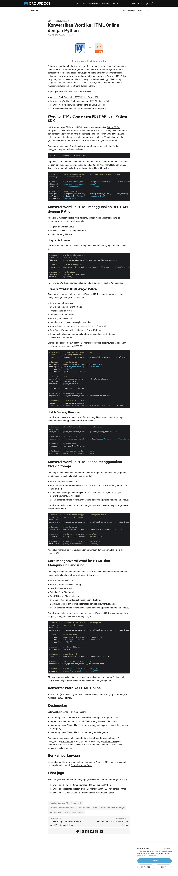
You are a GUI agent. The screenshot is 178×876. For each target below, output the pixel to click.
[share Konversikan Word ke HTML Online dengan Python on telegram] (101, 832)
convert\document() (99, 334)
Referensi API (109, 741)
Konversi (54, 230)
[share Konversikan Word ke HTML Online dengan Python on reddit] (87, 832)
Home (34, 10)
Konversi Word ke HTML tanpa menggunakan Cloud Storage (77, 105)
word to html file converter (74, 812)
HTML (62, 69)
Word (124, 66)
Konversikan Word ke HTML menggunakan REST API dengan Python (81, 101)
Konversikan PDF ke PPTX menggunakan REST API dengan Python (80, 785)
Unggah (53, 227)
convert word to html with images (113, 808)
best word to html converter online (62, 808)
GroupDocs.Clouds (63, 21)
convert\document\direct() (102, 492)
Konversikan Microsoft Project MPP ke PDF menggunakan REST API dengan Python (88, 789)
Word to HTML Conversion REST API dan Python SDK (74, 97)
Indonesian (136, 3)
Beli (84, 3)
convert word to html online (87, 808)
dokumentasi (67, 741)
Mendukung (93, 3)
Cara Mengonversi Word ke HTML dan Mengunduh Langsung (78, 108)
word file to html (55, 812)
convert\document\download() (104, 604)
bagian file (98, 283)
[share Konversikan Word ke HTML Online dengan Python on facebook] (92, 832)
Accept (154, 861)
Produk (75, 3)
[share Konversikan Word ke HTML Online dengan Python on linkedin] (82, 832)
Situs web (105, 3)
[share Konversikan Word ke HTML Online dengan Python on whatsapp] (96, 832)
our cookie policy (150, 856)
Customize (145, 867)
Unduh (53, 234)
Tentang (115, 3)
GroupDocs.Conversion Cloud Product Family (65, 803)
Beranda (51, 21)
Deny (163, 867)
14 (107, 694)
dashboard (95, 161)
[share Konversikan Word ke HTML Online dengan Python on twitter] (77, 832)
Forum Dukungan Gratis (81, 765)
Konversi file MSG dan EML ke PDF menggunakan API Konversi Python (82, 793)
